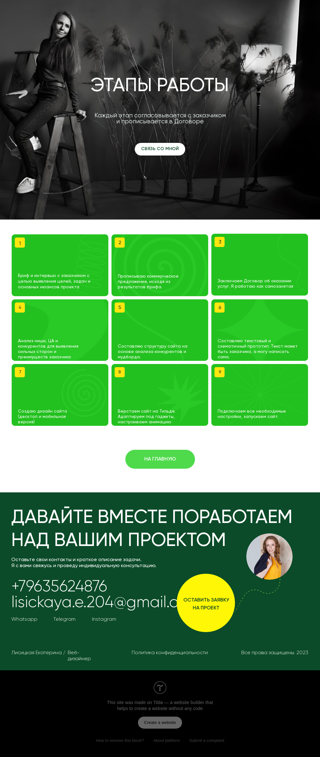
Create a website (160, 722)
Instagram (104, 619)
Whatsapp (24, 619)
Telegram (64, 619)
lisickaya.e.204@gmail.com (106, 603)
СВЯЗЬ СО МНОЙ (160, 149)
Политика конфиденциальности (170, 652)
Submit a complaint (206, 740)
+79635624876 (59, 587)
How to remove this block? (120, 740)
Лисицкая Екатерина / (38, 652)
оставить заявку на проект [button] (206, 604)
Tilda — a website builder (178, 702)
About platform (166, 740)
